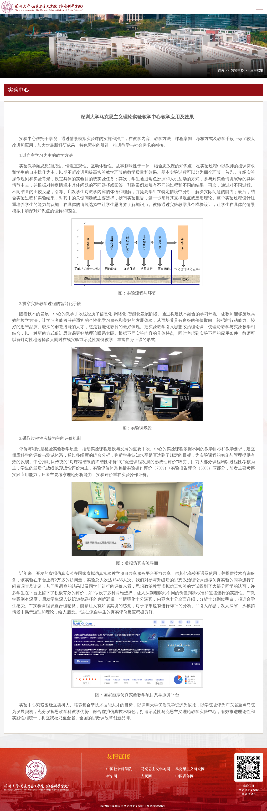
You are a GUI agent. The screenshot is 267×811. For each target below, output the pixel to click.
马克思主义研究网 (190, 768)
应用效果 (256, 70)
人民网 (146, 775)
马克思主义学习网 (155, 768)
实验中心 (237, 70)
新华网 (111, 775)
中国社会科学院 (119, 768)
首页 (221, 70)
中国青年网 (184, 775)
